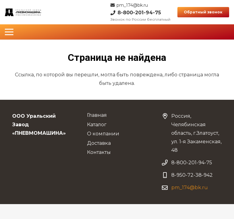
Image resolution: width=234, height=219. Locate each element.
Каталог (97, 124)
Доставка (99, 143)
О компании (103, 134)
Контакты (99, 152)
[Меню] (9, 32)
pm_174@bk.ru (189, 187)
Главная (97, 115)
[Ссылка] (23, 12)
